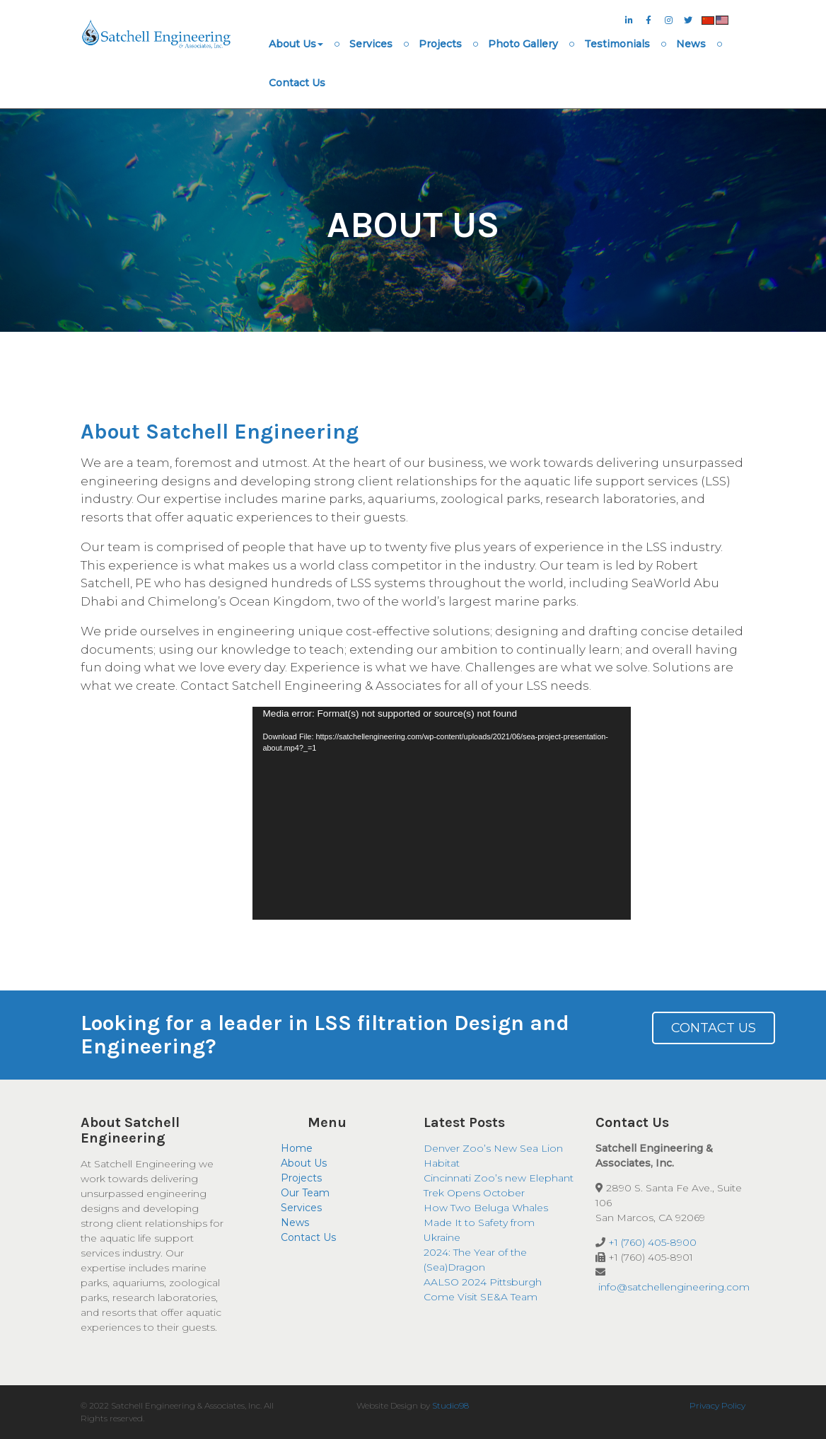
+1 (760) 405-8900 (652, 1242)
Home (297, 1148)
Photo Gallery (523, 43)
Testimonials (617, 43)
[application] (442, 813)
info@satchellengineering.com (674, 1287)
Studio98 (450, 1405)
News (691, 43)
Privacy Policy (717, 1405)
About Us (296, 43)
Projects (440, 43)
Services (370, 43)
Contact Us (297, 82)
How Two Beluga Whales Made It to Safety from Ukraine (486, 1222)
